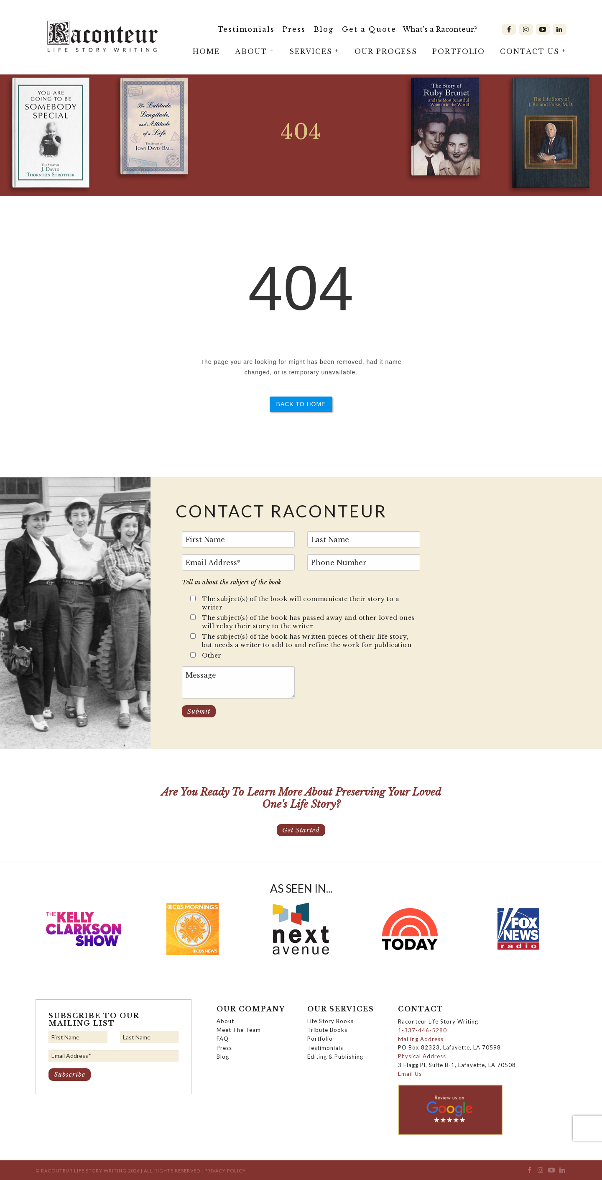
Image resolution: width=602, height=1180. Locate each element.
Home (206, 51)
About (251, 51)
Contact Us (529, 51)
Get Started (301, 830)
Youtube (543, 29)
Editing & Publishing (335, 1056)
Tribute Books (327, 1029)
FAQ (223, 1038)
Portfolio (458, 51)
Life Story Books (330, 1021)
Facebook (509, 29)
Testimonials (246, 29)
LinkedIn (559, 29)
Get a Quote (369, 29)
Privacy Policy (225, 1170)
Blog (324, 29)
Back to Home (301, 404)
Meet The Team (239, 1029)
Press (294, 29)
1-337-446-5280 (422, 1030)
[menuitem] (246, 29)
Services (310, 51)
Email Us (410, 1073)
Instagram (526, 29)
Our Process (386, 51)
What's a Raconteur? (440, 29)
